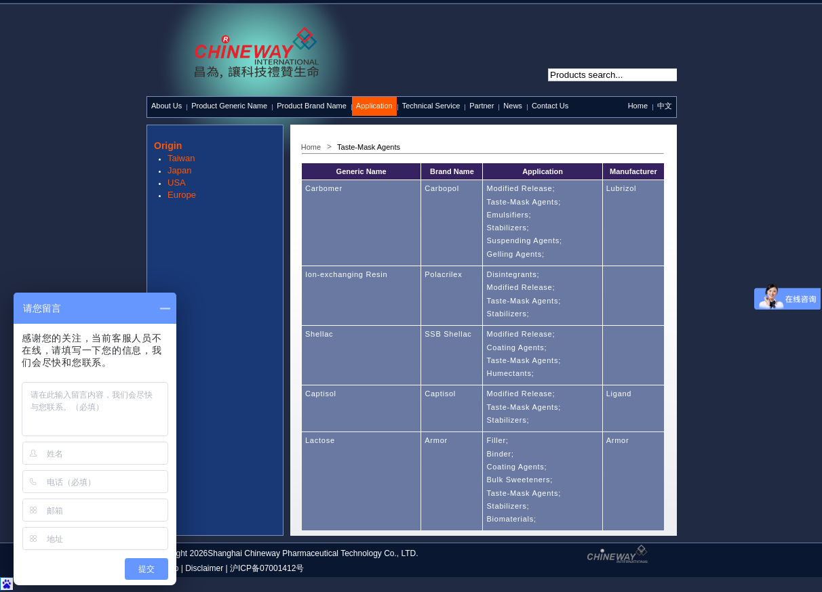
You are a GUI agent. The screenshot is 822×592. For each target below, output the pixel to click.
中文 (664, 106)
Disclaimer (204, 568)
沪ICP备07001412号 (267, 568)
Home (638, 106)
